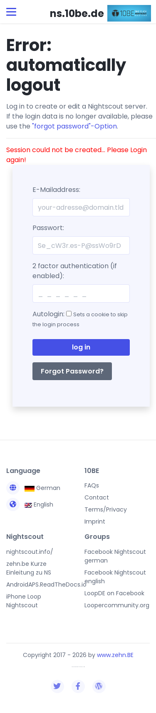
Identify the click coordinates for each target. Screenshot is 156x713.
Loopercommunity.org (116, 605)
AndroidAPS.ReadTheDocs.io (46, 584)
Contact (96, 497)
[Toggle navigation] (11, 12)
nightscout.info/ (29, 552)
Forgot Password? (72, 371)
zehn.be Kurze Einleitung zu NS (28, 568)
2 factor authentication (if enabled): (74, 271)
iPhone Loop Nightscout (23, 600)
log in (81, 347)
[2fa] (81, 293)
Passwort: (48, 228)
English (29, 504)
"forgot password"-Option (74, 126)
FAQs (91, 485)
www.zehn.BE (115, 655)
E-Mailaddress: (56, 189)
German (33, 488)
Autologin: (80, 318)
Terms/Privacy (105, 509)
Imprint (94, 521)
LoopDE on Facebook (114, 593)
